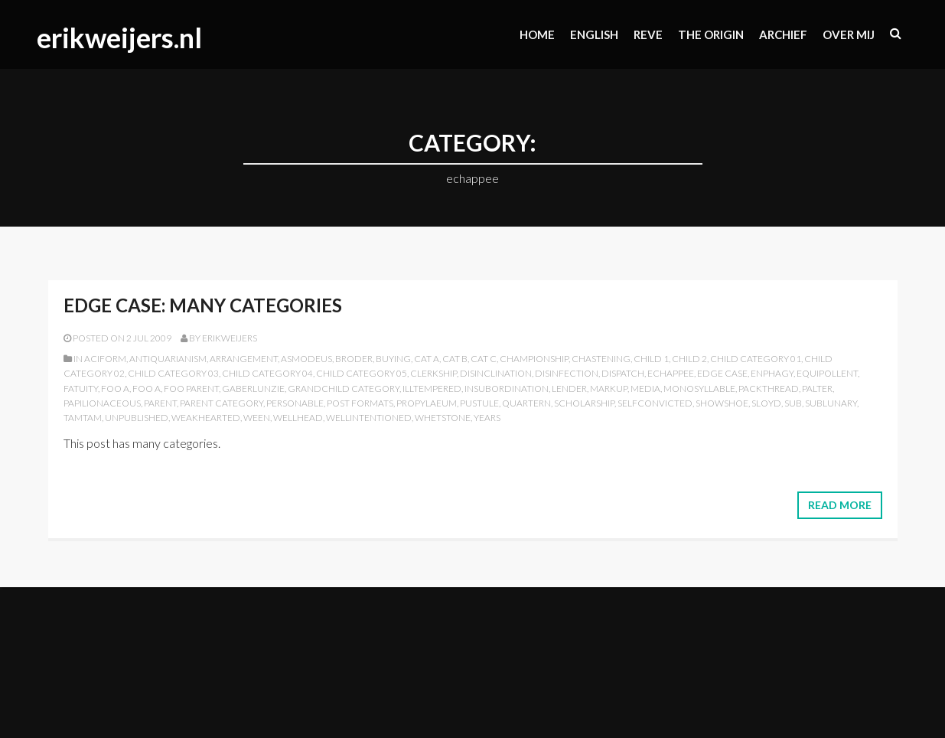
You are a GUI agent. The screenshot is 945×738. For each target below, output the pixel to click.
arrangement (244, 358)
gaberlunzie (253, 388)
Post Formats (360, 403)
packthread (768, 388)
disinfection (566, 373)
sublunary (831, 403)
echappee (670, 373)
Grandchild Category (343, 388)
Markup (608, 388)
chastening (601, 358)
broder (354, 358)
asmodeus (306, 358)
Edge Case (722, 373)
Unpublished (136, 417)
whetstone (443, 417)
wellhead (298, 417)
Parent (160, 403)
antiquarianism (168, 358)
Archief (783, 34)
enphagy (772, 373)
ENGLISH (594, 34)
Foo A (115, 388)
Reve (648, 34)
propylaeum (426, 403)
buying (393, 358)
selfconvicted (655, 403)
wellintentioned (369, 417)
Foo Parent (191, 388)
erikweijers (229, 338)
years (487, 417)
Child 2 (689, 358)
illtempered (431, 388)
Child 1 (651, 358)
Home (537, 34)
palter (817, 388)
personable (295, 403)
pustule (479, 403)
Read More (840, 504)
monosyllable (699, 388)
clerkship (433, 373)
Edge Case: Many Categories (203, 305)
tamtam (83, 417)
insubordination (506, 388)
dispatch (622, 373)
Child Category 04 (267, 373)
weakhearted (205, 417)
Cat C (484, 358)
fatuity (81, 388)
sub (793, 403)
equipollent (827, 373)
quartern (526, 403)
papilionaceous (102, 403)
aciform (105, 358)
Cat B (455, 358)
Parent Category (221, 403)
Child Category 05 (361, 373)
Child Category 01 (755, 358)
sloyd (766, 403)
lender (569, 388)
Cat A (426, 358)
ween (256, 417)
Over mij (849, 34)
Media (645, 388)
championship (534, 358)
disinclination (496, 373)
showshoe (722, 403)
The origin (711, 34)
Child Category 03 (173, 373)
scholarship (584, 403)
